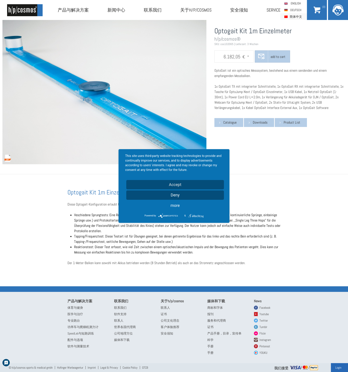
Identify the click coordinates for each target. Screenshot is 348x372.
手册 (210, 346)
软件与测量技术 (78, 346)
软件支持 (120, 314)
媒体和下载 (122, 340)
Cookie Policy (130, 368)
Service (274, 10)
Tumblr (263, 327)
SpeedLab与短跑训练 (80, 333)
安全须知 (239, 10)
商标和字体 (215, 308)
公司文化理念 (170, 321)
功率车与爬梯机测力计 (83, 327)
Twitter (263, 321)
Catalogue (230, 122)
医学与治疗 (75, 314)
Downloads (260, 122)
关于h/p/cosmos (196, 10)
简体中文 (296, 17)
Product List (292, 122)
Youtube (264, 314)
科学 (210, 340)
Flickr (262, 333)
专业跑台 (73, 321)
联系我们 (153, 10)
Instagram (265, 340)
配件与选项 (75, 340)
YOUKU (263, 353)
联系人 (118, 321)
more (175, 205)
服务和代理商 (216, 321)
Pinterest (264, 346)
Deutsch (295, 10)
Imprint (92, 368)
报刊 (210, 314)
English (296, 3)
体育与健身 (75, 308)
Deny (175, 195)
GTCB (145, 368)
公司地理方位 (123, 333)
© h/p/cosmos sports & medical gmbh (31, 368)
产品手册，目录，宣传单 (224, 333)
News (257, 301)
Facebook (264, 308)
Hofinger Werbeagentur (70, 368)
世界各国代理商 (125, 327)
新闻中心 (116, 10)
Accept (175, 184)
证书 (164, 314)
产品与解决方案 (73, 10)
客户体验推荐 (170, 327)
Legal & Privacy (109, 368)
